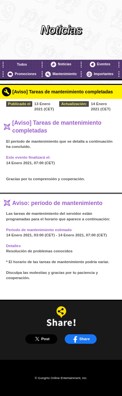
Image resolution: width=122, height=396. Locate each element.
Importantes (100, 74)
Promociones (21, 74)
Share (80, 339)
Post (41, 339)
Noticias (61, 64)
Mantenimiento (60, 74)
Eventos (100, 64)
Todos (22, 64)
